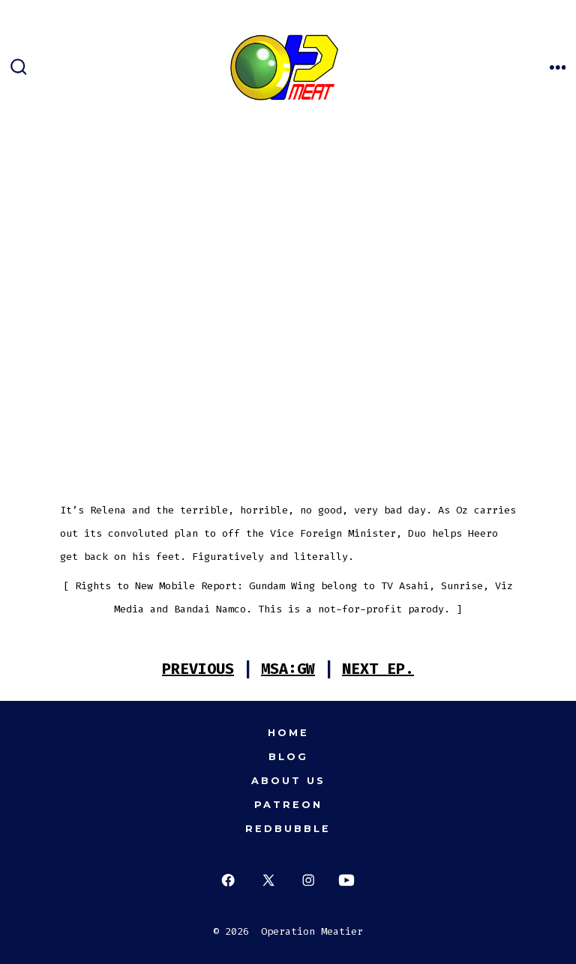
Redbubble (288, 828)
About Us (288, 780)
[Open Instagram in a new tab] (308, 880)
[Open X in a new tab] (268, 880)
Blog (288, 756)
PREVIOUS (198, 668)
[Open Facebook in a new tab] (228, 880)
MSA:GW (288, 668)
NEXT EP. (378, 668)
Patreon (288, 804)
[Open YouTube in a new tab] (346, 880)
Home (288, 732)
